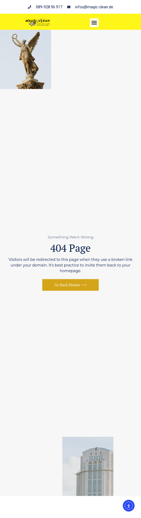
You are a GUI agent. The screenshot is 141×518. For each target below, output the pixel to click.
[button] (94, 23)
